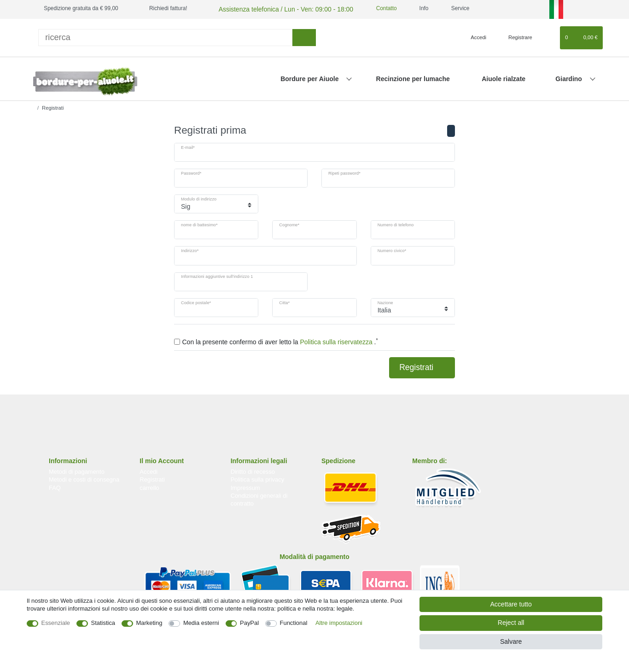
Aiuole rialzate (503, 77)
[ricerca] (165, 36)
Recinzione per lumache (413, 77)
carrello (149, 486)
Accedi (148, 470)
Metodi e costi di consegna (84, 478)
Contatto (368, 8)
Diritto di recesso (253, 470)
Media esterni (201, 622)
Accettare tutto (511, 604)
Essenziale (55, 622)
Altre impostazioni (338, 622)
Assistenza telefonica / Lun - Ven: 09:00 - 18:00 (274, 8)
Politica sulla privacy (257, 478)
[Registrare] (515, 36)
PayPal (249, 622)
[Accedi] (474, 36)
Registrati (422, 366)
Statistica (103, 622)
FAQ (55, 486)
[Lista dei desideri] (548, 36)
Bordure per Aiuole (310, 77)
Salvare (511, 641)
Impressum (245, 486)
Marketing (149, 622)
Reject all (511, 622)
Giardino (569, 77)
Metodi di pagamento (77, 470)
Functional (294, 622)
